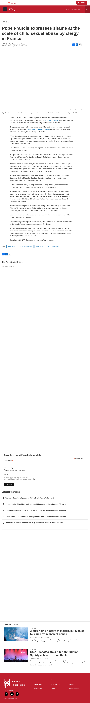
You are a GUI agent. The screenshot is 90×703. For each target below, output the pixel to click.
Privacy (53, 688)
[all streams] (87, 9)
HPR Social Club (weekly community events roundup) (20, 479)
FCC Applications (74, 688)
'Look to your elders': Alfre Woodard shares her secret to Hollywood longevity (35, 510)
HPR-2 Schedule (37, 688)
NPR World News (26, 246)
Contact (53, 680)
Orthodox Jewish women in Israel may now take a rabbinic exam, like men (34, 523)
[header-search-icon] (73, 3)
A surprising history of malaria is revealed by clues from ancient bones (57, 632)
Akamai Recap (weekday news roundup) (16, 477)
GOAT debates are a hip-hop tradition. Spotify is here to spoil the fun (54, 653)
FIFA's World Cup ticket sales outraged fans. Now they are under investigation (35, 517)
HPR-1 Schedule (37, 684)
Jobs (70, 680)
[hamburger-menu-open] (4, 3)
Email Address (8, 460)
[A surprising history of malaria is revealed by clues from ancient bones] (16, 634)
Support (71, 684)
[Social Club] (45, 410)
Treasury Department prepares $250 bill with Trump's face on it (29, 498)
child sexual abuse (52, 120)
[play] (5, 9)
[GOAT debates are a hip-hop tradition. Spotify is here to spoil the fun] (16, 655)
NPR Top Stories (53, 246)
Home (33, 680)
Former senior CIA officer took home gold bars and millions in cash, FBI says (35, 504)
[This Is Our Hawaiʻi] (45, 572)
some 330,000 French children (38, 129)
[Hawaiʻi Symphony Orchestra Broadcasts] (45, 320)
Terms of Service (55, 684)
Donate (82, 3)
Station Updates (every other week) (15, 470)
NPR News (6, 22)
